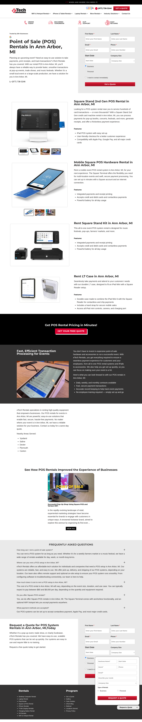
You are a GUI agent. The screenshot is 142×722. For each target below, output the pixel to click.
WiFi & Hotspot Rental (26, 718)
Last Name (115, 34)
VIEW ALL (71, 529)
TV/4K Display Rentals (27, 710)
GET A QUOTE (122, 8)
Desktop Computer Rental (28, 697)
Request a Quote (126, 707)
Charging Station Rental (27, 713)
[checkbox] (85, 77)
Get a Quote (70, 697)
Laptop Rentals (80, 13)
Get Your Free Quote (71, 331)
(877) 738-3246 (105, 8)
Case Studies (70, 702)
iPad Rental (23, 702)
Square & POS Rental (26, 705)
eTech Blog (70, 705)
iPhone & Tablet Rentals (62, 13)
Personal (90, 71)
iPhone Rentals (24, 707)
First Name (89, 34)
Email (87, 45)
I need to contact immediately (97, 78)
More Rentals (95, 13)
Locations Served (72, 710)
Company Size (116, 56)
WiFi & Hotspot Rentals (40, 13)
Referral (68, 707)
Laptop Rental (24, 699)
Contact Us (126, 13)
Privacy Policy (71, 713)
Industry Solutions (111, 13)
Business (90, 66)
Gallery (68, 699)
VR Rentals (23, 715)
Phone (114, 45)
